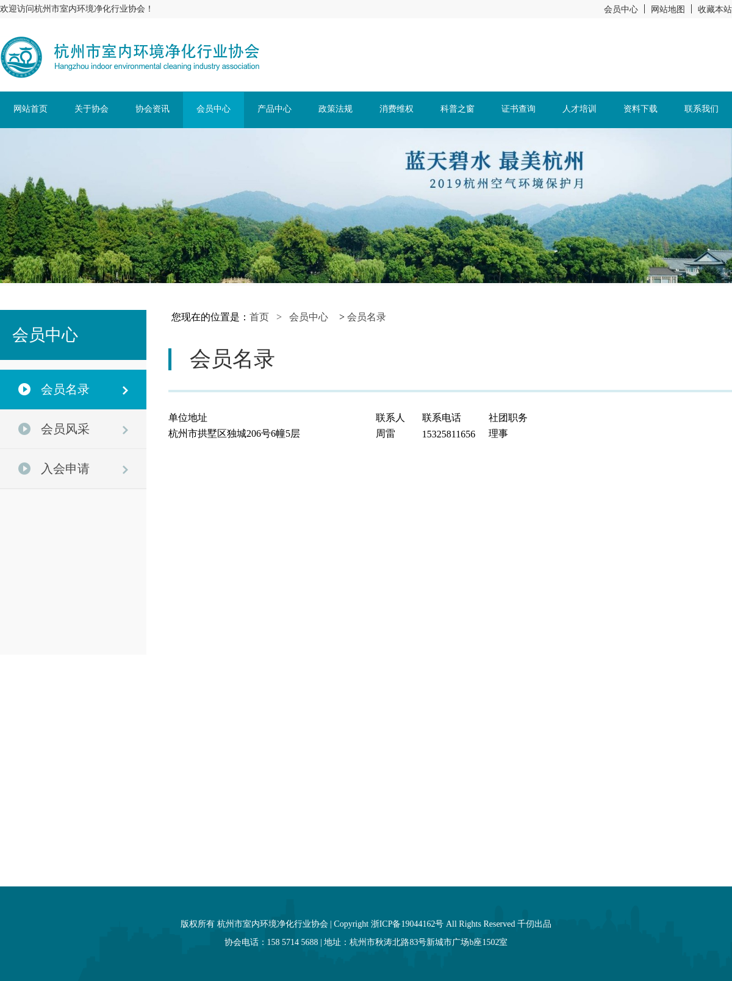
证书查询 (518, 108)
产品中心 (274, 108)
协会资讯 (152, 108)
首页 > (269, 317)
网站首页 (30, 108)
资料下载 (640, 108)
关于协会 (91, 108)
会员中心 (621, 9)
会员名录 (366, 317)
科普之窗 (457, 108)
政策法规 (335, 108)
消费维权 (396, 108)
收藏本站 (715, 9)
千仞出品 (534, 924)
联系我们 (701, 108)
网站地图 (668, 9)
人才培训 (579, 108)
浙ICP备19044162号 (407, 924)
